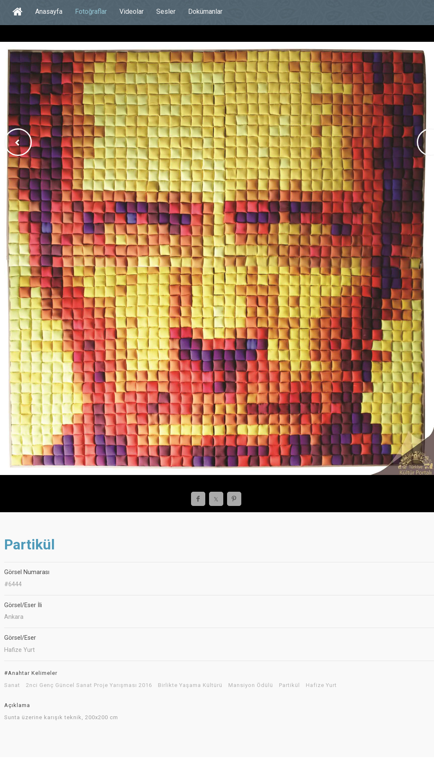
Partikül (289, 685)
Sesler (166, 11)
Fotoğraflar (91, 11)
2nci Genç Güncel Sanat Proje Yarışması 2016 (89, 685)
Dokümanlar (205, 11)
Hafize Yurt (321, 685)
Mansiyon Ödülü (250, 685)
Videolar (131, 11)
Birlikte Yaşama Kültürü (190, 685)
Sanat (12, 685)
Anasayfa (48, 11)
